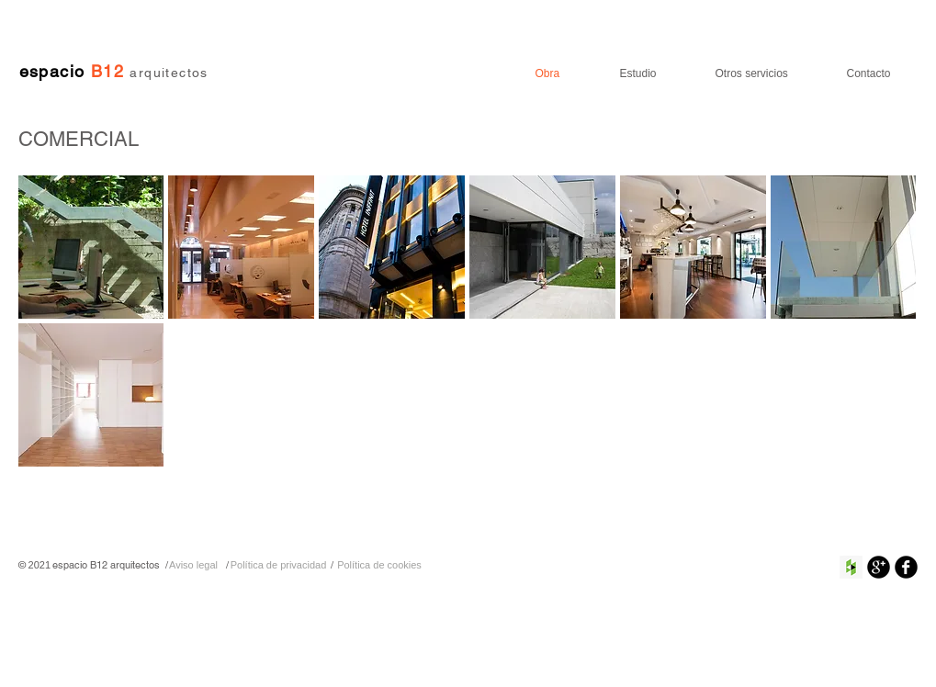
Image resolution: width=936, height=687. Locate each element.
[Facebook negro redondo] (906, 567)
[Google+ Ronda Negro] (878, 567)
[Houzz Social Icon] (851, 567)
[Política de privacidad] (278, 565)
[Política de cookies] (380, 565)
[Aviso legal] (194, 565)
